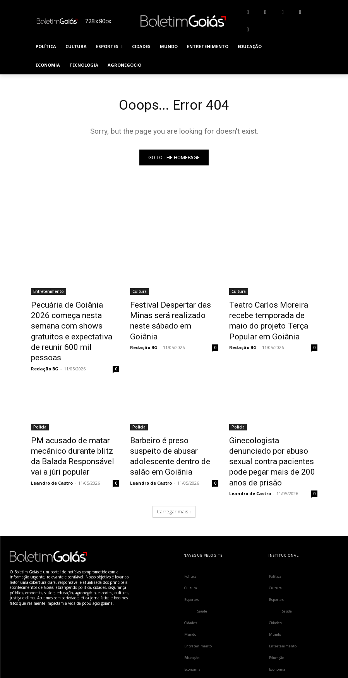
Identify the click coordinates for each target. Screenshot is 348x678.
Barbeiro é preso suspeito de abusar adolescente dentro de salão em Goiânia (173, 420)
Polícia (39, 399)
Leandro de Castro (52, 447)
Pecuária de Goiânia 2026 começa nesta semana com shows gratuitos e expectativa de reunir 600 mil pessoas (74, 318)
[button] (308, 56)
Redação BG (44, 341)
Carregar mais (174, 465)
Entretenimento (48, 293)
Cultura (139, 293)
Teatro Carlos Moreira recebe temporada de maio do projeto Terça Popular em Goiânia (271, 318)
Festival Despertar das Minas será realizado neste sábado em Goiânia (172, 314)
